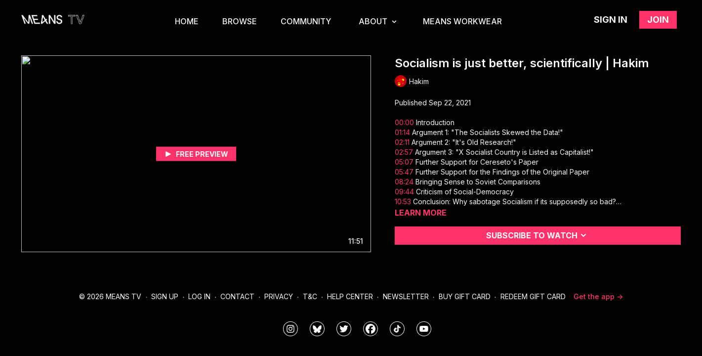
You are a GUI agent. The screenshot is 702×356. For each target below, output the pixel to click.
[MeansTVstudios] (317, 328)
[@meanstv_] (397, 328)
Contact (237, 296)
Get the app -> (598, 296)
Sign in (610, 19)
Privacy (278, 296)
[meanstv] (370, 328)
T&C (310, 296)
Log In (199, 296)
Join (658, 19)
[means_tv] (290, 328)
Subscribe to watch (537, 235)
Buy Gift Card (465, 296)
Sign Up (164, 296)
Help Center (350, 296)
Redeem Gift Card (533, 296)
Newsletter (406, 296)
